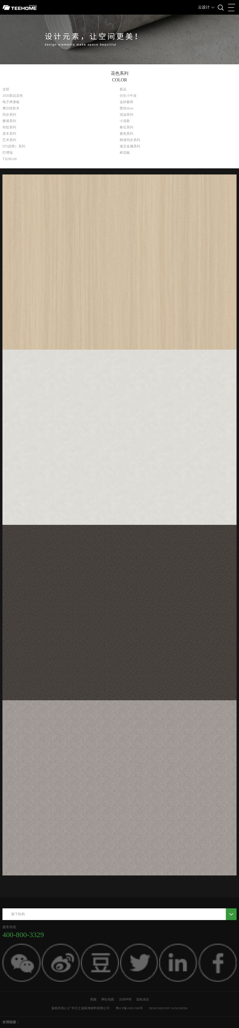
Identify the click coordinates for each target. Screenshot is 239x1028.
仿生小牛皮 (128, 95)
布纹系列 (9, 127)
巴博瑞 (7, 152)
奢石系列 (126, 127)
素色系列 (126, 133)
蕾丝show (127, 108)
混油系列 (126, 114)
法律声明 (125, 999)
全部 (5, 89)
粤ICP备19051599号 (129, 1008)
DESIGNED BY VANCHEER (168, 1008)
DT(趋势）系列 (13, 146)
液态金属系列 (130, 146)
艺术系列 (9, 140)
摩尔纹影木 (11, 108)
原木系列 (9, 133)
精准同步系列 (130, 140)
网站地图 (107, 999)
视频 (93, 999)
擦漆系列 (9, 121)
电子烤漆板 (11, 102)
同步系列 (9, 114)
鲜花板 (125, 152)
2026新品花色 (12, 95)
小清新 (125, 121)
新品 (123, 89)
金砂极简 (126, 102)
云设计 (204, 7)
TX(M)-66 (9, 159)
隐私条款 (142, 999)
